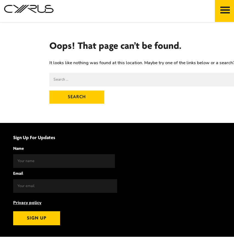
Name (18, 149)
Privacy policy (27, 202)
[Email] (65, 186)
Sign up (36, 218)
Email (18, 173)
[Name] (64, 161)
